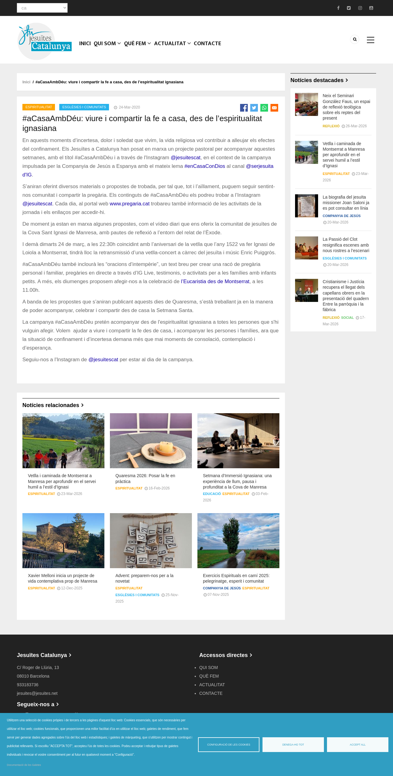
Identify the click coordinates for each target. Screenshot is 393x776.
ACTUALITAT (176, 47)
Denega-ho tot (293, 744)
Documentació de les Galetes (24, 764)
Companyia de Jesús (222, 588)
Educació (212, 494)
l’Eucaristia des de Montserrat (215, 281)
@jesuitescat (185, 157)
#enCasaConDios (205, 166)
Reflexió (331, 126)
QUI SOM (109, 47)
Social (347, 317)
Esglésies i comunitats (84, 107)
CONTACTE (211, 47)
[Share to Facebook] (244, 108)
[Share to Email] (274, 108)
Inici (86, 47)
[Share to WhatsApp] (264, 108)
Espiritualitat (38, 107)
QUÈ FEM (140, 47)
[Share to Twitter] (254, 108)
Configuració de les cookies (228, 744)
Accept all (357, 744)
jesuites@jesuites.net (37, 693)
